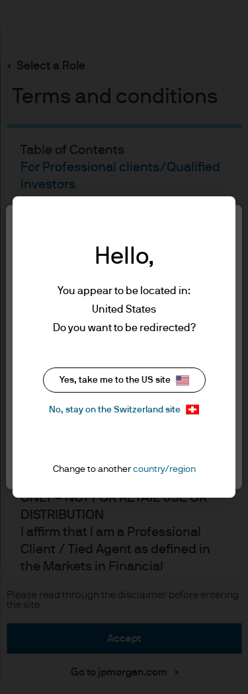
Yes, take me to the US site (124, 380)
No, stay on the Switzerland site (124, 409)
